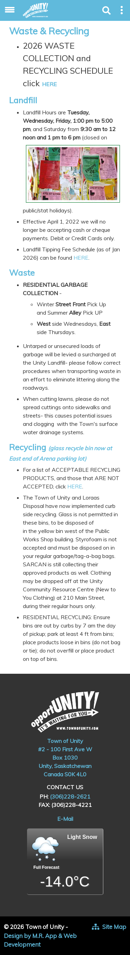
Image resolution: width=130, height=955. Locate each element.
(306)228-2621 (70, 796)
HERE (49, 84)
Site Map (114, 926)
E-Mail (65, 818)
